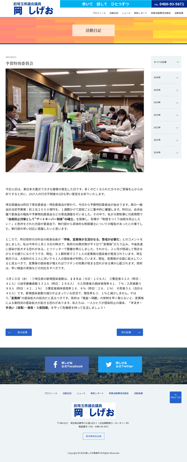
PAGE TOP (176, 397)
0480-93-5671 (169, 3)
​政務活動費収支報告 (161, 12)
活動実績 (178, 12)
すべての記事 (160, 61)
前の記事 (22, 332)
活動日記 (113, 12)
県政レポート (140, 12)
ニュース (126, 12)
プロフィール (99, 12)
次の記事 (126, 332)
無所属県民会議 (93, 436)
